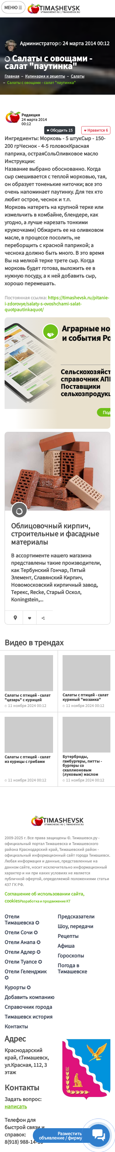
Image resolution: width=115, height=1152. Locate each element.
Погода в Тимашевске (72, 968)
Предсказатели (76, 916)
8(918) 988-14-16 (24, 1141)
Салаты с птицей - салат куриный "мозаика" (86, 697)
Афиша (66, 945)
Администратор (39, 43)
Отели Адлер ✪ (22, 952)
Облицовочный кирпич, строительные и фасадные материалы (55, 533)
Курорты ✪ (18, 987)
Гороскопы (71, 955)
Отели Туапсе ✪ (23, 961)
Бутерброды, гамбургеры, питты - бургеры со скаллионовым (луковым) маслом (82, 765)
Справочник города (28, 1007)
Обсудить (60, 130)
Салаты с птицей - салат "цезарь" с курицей (28, 697)
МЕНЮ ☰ (13, 7)
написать (16, 1106)
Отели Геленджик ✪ (26, 974)
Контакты (16, 1026)
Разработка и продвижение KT (45, 901)
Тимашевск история (28, 1016)
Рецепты (68, 936)
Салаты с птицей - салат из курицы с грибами (28, 759)
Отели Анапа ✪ (22, 942)
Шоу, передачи (75, 926)
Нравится (96, 130)
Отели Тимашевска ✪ (22, 919)
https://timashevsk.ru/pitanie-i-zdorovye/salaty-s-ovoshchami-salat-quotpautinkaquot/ (57, 303)
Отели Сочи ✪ (21, 932)
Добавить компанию (29, 997)
